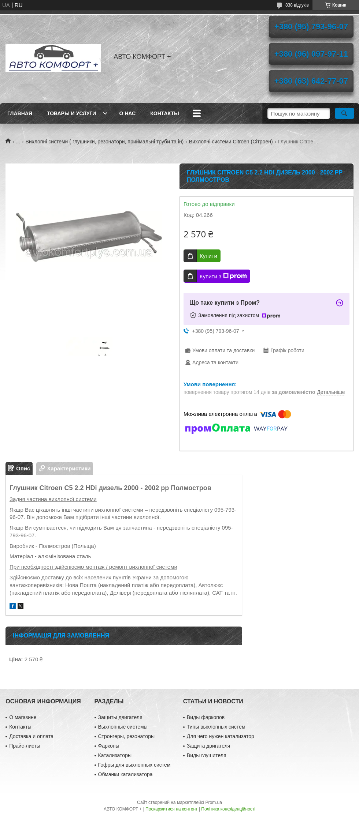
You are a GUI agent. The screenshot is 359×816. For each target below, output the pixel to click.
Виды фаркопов (206, 717)
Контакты (164, 113)
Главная (19, 113)
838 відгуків (297, 5)
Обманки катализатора (125, 774)
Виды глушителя (206, 755)
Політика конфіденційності (228, 809)
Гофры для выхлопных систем (134, 765)
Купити (208, 256)
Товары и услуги (71, 113)
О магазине (22, 717)
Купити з (223, 276)
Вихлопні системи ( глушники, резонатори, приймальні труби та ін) (105, 141)
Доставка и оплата (31, 736)
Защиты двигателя (120, 717)
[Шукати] (344, 113)
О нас (127, 113)
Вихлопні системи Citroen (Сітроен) (231, 141)
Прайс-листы (24, 746)
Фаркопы (108, 746)
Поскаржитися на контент (171, 809)
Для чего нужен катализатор (220, 736)
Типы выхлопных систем (216, 727)
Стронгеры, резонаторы (126, 736)
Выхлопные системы (123, 727)
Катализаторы (115, 755)
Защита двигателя (208, 746)
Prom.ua (214, 802)
